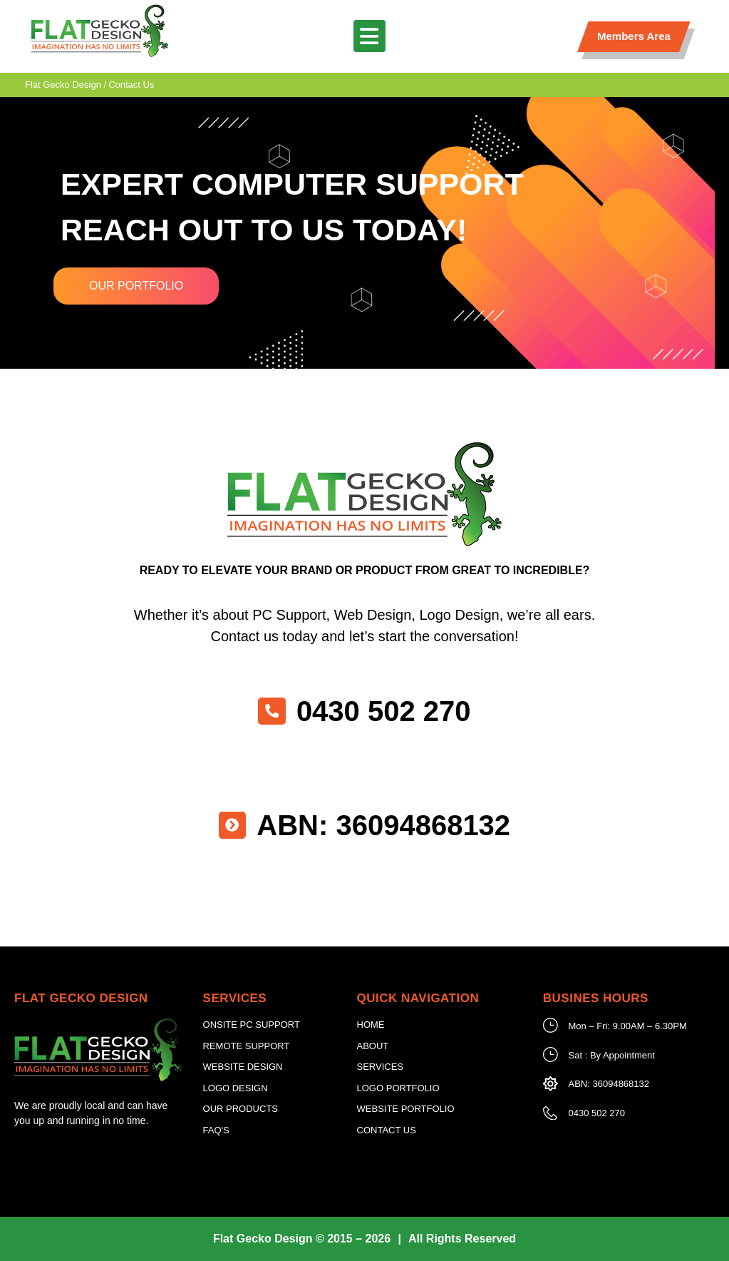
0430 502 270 (384, 711)
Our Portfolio (136, 286)
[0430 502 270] (272, 711)
